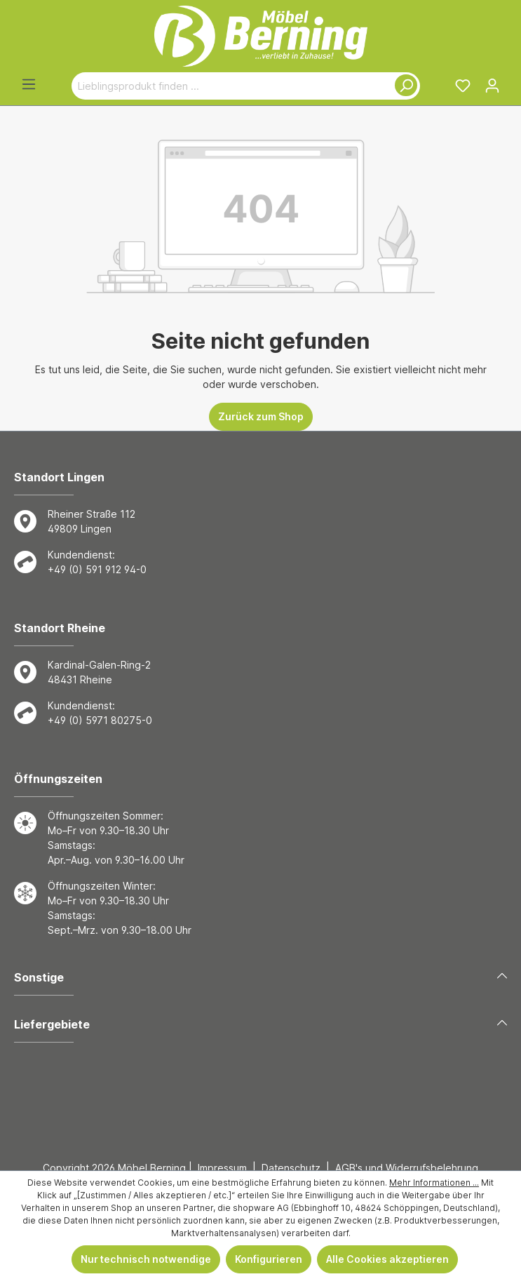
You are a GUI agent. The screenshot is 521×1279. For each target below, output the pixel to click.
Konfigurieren (268, 1259)
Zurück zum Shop (261, 416)
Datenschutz (291, 1168)
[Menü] (28, 84)
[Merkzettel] (463, 86)
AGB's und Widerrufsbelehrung (406, 1168)
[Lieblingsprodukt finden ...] (229, 86)
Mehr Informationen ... (434, 1182)
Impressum (222, 1168)
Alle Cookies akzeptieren (387, 1259)
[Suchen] (403, 86)
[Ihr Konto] (492, 86)
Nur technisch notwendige (146, 1259)
